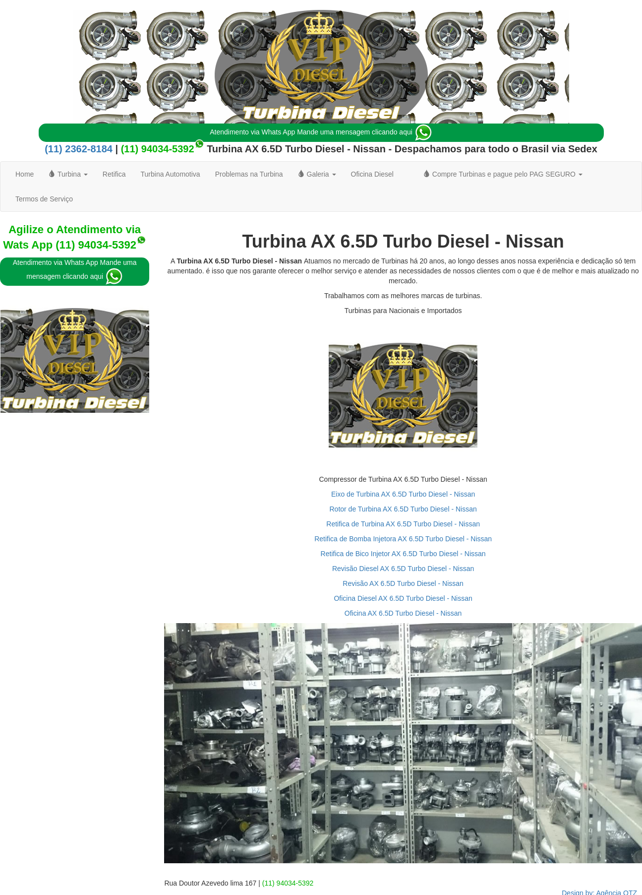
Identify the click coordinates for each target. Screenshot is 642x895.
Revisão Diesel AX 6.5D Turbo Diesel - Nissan (403, 569)
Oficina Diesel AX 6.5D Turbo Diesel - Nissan (403, 598)
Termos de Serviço (44, 199)
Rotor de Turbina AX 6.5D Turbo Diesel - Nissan (402, 509)
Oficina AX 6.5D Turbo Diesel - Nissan (403, 613)
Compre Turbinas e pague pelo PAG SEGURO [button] (503, 174)
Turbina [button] (68, 174)
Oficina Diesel (372, 174)
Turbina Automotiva (170, 174)
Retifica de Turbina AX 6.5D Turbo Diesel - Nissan (403, 524)
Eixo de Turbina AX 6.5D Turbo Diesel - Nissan (403, 494)
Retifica (114, 174)
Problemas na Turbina (249, 174)
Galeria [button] (317, 174)
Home (24, 174)
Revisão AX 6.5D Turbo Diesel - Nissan (403, 583)
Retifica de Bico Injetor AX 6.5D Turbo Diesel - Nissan (403, 554)
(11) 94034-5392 (157, 148)
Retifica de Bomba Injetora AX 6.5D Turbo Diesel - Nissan (403, 539)
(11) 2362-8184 (79, 148)
